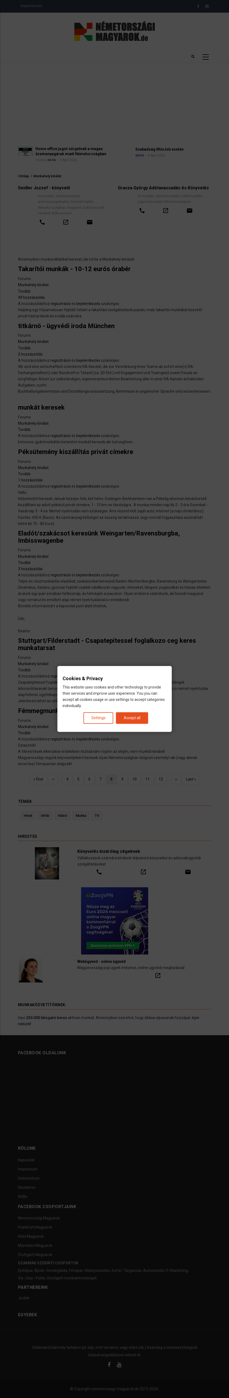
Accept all (132, 718)
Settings (98, 718)
